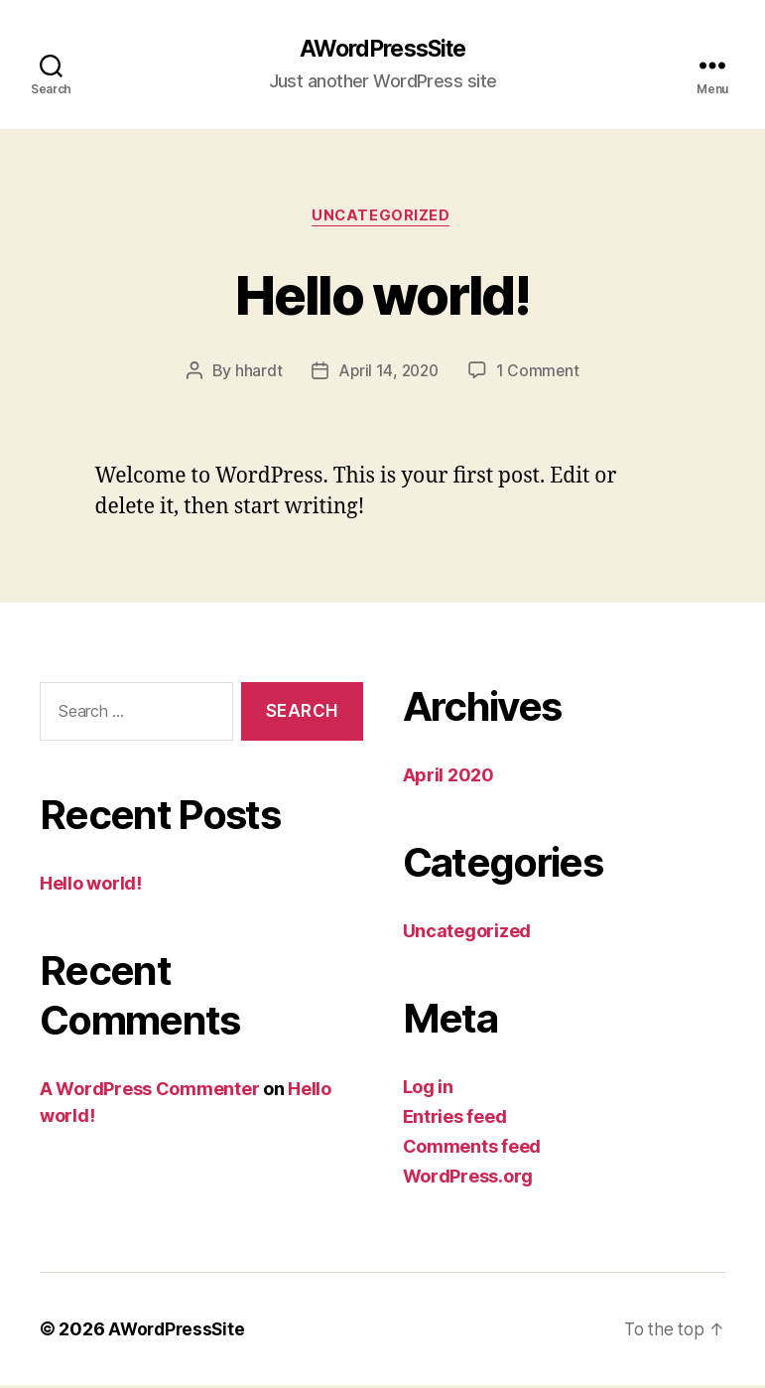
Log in (428, 1089)
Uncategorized (382, 218)
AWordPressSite (382, 50)
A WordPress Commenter (149, 1090)
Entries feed (455, 1119)
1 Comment (540, 373)
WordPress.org (468, 1179)
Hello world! (382, 294)
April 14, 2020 (387, 373)
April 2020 (448, 777)
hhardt (255, 373)
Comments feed (472, 1149)
